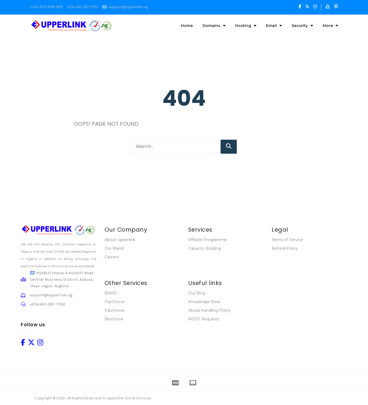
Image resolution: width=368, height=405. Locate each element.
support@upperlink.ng (128, 7)
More (330, 25)
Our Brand (114, 248)
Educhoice (114, 310)
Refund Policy (285, 248)
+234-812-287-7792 (82, 7)
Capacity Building (204, 248)
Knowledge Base (204, 301)
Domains (213, 25)
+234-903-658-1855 (46, 7)
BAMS (110, 293)
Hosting (245, 25)
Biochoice (113, 319)
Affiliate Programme (207, 239)
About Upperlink (119, 239)
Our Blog (196, 293)
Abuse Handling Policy (209, 310)
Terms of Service (287, 239)
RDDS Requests (203, 319)
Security (302, 25)
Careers (111, 257)
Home (187, 25)
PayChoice (114, 301)
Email (274, 25)
